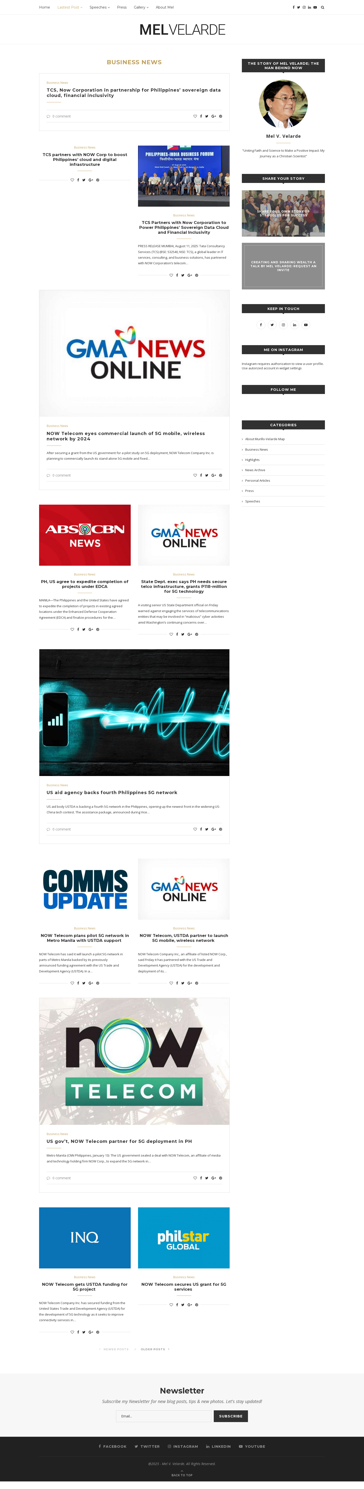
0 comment (59, 116)
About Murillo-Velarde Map (265, 439)
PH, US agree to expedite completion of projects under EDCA (85, 587)
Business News (58, 83)
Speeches (98, 7)
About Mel (165, 7)
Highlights (252, 459)
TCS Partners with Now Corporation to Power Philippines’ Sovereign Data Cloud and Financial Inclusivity (183, 229)
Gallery (139, 7)
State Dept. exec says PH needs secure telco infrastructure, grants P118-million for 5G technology (183, 590)
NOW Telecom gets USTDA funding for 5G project (84, 1293)
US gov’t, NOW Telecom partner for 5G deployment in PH (120, 1147)
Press (122, 7)
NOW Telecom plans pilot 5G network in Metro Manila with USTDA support (84, 943)
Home (44, 7)
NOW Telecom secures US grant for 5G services (184, 1293)
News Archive (255, 470)
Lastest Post (68, 7)
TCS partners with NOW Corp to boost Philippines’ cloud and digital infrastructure (85, 161)
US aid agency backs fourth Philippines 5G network (113, 797)
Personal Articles (257, 480)
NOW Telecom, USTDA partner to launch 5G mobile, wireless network (184, 943)
